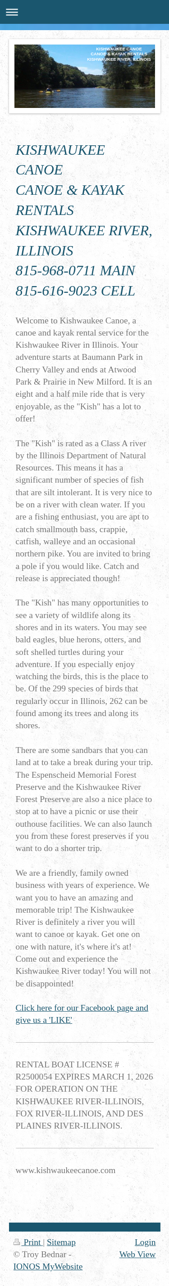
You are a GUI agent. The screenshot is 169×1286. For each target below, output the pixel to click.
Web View (137, 1254)
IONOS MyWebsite (48, 1266)
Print (28, 1242)
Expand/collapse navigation (84, 12)
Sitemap (61, 1242)
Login (145, 1242)
